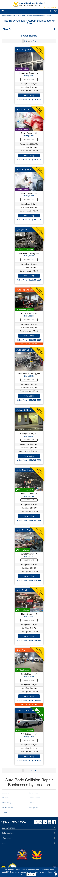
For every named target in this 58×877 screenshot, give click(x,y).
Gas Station (22, 229)
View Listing (29, 95)
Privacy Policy (38, 872)
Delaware (5, 798)
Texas (4, 813)
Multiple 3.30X (29, 79)
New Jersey (6, 803)
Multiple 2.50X (29, 259)
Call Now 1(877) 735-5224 (29, 99)
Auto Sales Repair (25, 470)
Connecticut (33, 793)
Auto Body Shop (24, 49)
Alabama (5, 793)
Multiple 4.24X (29, 440)
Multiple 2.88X (29, 199)
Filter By (7, 29)
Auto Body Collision (26, 530)
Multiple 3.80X (29, 380)
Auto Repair (22, 590)
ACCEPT (31, 874)
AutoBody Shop (24, 410)
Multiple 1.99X (29, 319)
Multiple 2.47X (29, 620)
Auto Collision (23, 109)
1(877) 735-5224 (13, 822)
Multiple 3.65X (29, 139)
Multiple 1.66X (29, 680)
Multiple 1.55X (29, 560)
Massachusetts (34, 798)
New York (32, 803)
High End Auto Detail (26, 710)
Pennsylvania (33, 808)
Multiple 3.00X (29, 500)
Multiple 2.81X (29, 740)
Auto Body (22, 650)
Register (53, 7)
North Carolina (7, 808)
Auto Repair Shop (25, 289)
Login (46, 7)
